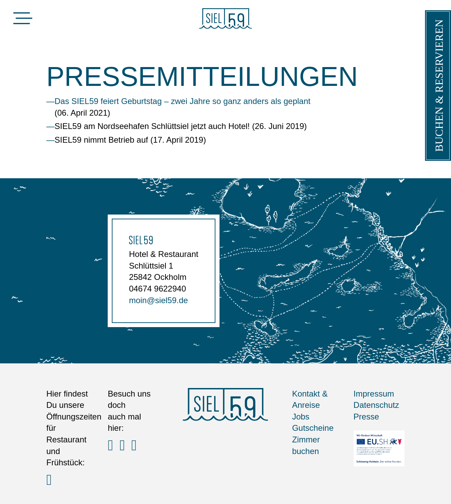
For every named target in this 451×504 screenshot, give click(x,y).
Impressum (374, 393)
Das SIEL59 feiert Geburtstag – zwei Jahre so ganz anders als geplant (182, 101)
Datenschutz (376, 405)
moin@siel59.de (158, 300)
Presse (366, 416)
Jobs (300, 416)
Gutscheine (312, 427)
